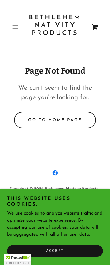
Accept (55, 251)
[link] (55, 27)
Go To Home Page (55, 120)
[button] (16, 27)
